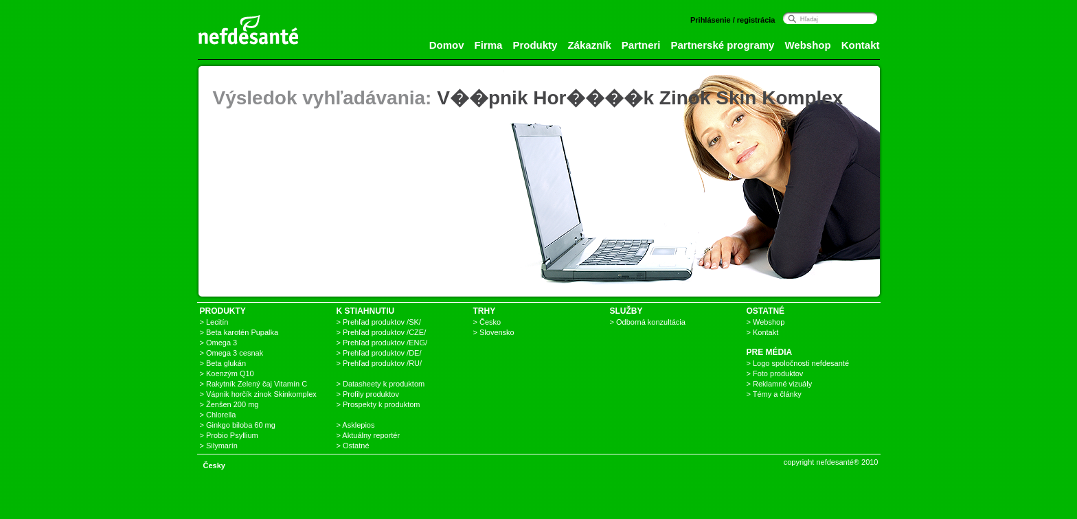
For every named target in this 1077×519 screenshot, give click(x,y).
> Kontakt (763, 332)
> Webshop (766, 322)
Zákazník (589, 45)
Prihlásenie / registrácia (732, 20)
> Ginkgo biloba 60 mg (237, 425)
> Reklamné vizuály (780, 384)
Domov (446, 45)
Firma (489, 45)
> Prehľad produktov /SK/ (379, 322)
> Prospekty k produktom (378, 404)
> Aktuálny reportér (368, 435)
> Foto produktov (775, 373)
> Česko (487, 322)
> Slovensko (493, 332)
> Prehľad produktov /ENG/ (382, 342)
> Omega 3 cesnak (232, 353)
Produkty (534, 45)
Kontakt (860, 45)
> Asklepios (356, 425)
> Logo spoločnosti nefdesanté (798, 363)
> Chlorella (218, 415)
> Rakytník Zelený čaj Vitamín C (254, 384)
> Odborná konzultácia (647, 322)
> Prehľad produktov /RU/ (379, 363)
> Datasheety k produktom (381, 384)
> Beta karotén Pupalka (239, 332)
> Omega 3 (219, 342)
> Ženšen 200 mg (229, 404)
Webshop (807, 45)
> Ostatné (353, 445)
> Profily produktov (368, 394)
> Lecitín (214, 322)
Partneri (641, 45)
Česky (214, 465)
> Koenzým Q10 (227, 373)
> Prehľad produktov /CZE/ (382, 332)
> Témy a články (774, 394)
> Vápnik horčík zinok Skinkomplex (258, 394)
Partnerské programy (723, 45)
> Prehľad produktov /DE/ (379, 353)
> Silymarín (219, 445)
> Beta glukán (223, 363)
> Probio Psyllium (229, 435)
